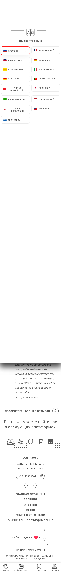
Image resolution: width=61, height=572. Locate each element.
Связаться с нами (30, 515)
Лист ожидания (39, 567)
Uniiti (41, 549)
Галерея (30, 499)
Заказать (6, 567)
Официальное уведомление (30, 520)
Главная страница (30, 494)
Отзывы (30, 504)
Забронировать (21, 567)
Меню (30, 509)
